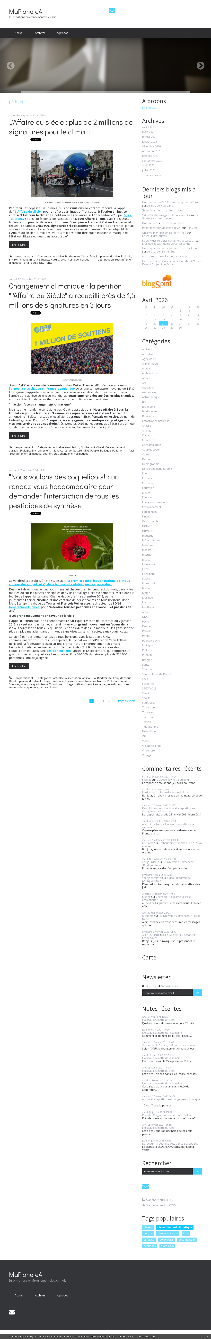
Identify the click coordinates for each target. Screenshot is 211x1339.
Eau (144, 473)
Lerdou (146, 792)
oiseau (148, 1227)
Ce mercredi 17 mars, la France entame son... (169, 1045)
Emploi (146, 492)
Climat (85, 256)
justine (146, 897)
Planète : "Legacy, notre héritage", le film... (167, 1115)
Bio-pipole (148, 406)
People (94, 450)
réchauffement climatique (25, 453)
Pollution (85, 259)
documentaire (187, 1239)
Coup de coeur (122, 678)
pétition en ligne (58, 651)
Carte (149, 957)
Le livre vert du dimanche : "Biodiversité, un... (168, 863)
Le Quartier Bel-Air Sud (161, 251)
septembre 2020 (152, 160)
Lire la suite (18, 244)
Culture (146, 454)
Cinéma (146, 430)
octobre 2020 (150, 155)
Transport (148, 717)
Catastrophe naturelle (155, 421)
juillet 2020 (148, 170)
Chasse (146, 425)
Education (148, 487)
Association (72, 447)
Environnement (18, 259)
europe (148, 1233)
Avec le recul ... (150, 256)
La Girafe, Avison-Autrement (170, 216)
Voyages (147, 755)
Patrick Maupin (151, 808)
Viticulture (55, 684)
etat (56, 453)
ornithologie (166, 1239)
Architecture (149, 373)
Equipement (149, 511)
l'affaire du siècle (33, 262)
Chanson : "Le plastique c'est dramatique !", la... (166, 898)
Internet (147, 554)
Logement (148, 573)
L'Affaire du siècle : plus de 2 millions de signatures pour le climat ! (71, 126)
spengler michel (152, 878)
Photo (146, 636)
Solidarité (148, 683)
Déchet (146, 459)
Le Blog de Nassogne (160, 205)
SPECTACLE (149, 688)
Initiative (34, 259)
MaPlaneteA (25, 11)
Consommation (151, 444)
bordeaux (149, 1239)
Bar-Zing (192, 228)
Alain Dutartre (151, 824)
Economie (58, 681)
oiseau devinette (168, 1233)
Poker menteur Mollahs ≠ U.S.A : (161, 228)
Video (24, 684)
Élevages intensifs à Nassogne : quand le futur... (171, 202)
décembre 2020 (151, 146)
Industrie (147, 535)
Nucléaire (148, 607)
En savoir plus (148, 1336)
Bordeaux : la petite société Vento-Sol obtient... (170, 1143)
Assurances (149, 392)
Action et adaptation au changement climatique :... (168, 809)
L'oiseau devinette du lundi (173, 779)
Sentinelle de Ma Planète (157, 674)
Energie (147, 497)
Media (146, 588)
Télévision (148, 707)
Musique (147, 597)
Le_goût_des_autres (154, 236)
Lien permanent (21, 256)
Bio (94, 678)
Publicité (147, 655)
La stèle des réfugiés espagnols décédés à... (168, 240)
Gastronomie (150, 521)
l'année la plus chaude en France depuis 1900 (42, 388)
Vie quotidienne (38, 684)
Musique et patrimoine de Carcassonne (166, 243)
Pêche (145, 621)
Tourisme (148, 712)
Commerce (148, 440)
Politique (73, 259)
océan (145, 612)
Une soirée (149, 223)
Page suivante (126, 701)
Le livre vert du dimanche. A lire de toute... (171, 917)
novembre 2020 (151, 151)
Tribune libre (150, 726)
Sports (146, 698)
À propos (62, 33)
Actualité (58, 256)
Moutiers (147, 916)
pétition (109, 259)
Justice (45, 259)
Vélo (145, 736)
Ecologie (126, 256)
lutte (186, 1233)
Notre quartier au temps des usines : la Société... (171, 248)
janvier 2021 (149, 141)
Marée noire (149, 583)
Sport (145, 693)
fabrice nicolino (48, 687)
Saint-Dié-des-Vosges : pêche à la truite (166, 215)
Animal (86, 678)
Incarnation (176, 210)
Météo (146, 593)
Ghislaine (147, 843)
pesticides (92, 684)
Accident (147, 349)
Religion (147, 659)
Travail (146, 722)
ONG (64, 259)
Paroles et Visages (176, 256)
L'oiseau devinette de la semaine (168, 825)
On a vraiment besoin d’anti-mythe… (164, 233)
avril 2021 (148, 127)
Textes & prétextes (172, 223)
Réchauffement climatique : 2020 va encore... (172, 844)
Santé (123, 681)
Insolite (146, 550)
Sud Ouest (148, 702)
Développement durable (105, 256)
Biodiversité (72, 256)
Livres (145, 569)
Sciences (14, 684)
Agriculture (149, 359)
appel (102, 684)
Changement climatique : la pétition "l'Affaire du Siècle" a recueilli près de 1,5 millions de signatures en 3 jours (72, 295)
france (48, 262)
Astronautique (151, 397)
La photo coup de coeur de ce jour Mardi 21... (169, 261)
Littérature (149, 564)
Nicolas (146, 779)
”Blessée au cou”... (153, 210)
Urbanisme (149, 731)
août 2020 (148, 165)
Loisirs (146, 578)
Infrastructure (151, 540)
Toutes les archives (152, 175)
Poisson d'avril (151, 640)
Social (145, 678)
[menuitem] (19, 33)
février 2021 (149, 136)
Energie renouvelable (155, 502)
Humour (147, 531)
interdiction (114, 684)
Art (144, 382)
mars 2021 (148, 132)
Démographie (150, 464)
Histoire (147, 526)
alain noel (167, 1246)
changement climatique (74, 453)
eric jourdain (150, 862)
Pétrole (146, 631)
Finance (146, 516)
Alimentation (73, 678)
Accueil (19, 33)
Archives (40, 33)
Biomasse (148, 416)
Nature (55, 259)
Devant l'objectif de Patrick (158, 264)
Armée (146, 378)
